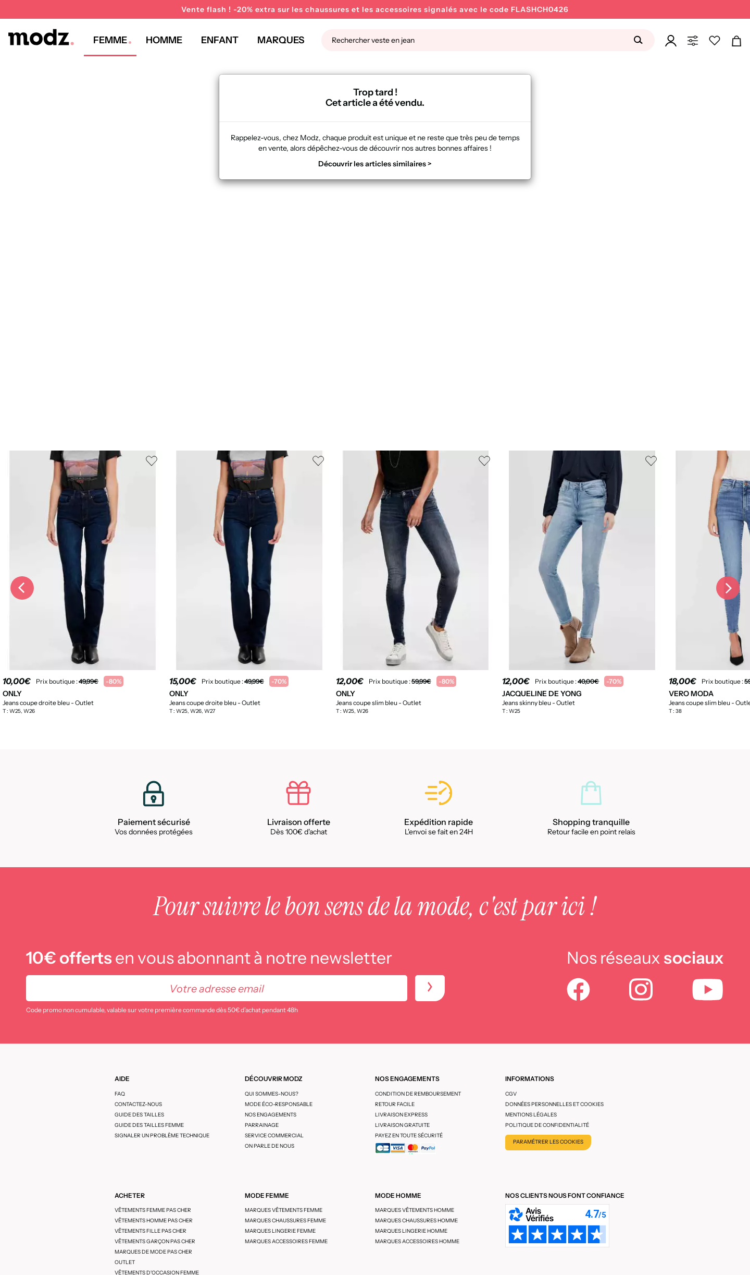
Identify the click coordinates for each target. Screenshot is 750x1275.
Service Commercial (274, 1135)
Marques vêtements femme (283, 1210)
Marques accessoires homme (417, 1241)
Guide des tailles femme (149, 1125)
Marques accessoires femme (286, 1241)
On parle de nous (269, 1146)
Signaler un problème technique (162, 1135)
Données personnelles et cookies (554, 1104)
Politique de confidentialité (547, 1125)
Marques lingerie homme (411, 1231)
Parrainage (262, 1125)
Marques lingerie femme (280, 1231)
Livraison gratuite (402, 1125)
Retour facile (395, 1104)
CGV (511, 1093)
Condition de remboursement (418, 1093)
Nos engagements (270, 1114)
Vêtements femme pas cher (153, 1210)
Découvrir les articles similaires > (375, 163)
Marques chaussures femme (285, 1220)
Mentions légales (531, 1114)
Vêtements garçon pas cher (155, 1241)
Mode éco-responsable (278, 1104)
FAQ (120, 1093)
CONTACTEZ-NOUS (138, 1104)
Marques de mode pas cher (153, 1251)
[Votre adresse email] (216, 988)
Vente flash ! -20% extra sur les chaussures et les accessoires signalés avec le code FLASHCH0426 (375, 9)
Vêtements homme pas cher (154, 1220)
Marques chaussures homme (416, 1220)
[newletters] (430, 988)
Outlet (125, 1262)
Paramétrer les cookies (548, 1141)
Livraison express (401, 1114)
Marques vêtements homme (414, 1210)
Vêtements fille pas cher (150, 1231)
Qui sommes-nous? (271, 1093)
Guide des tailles (139, 1114)
